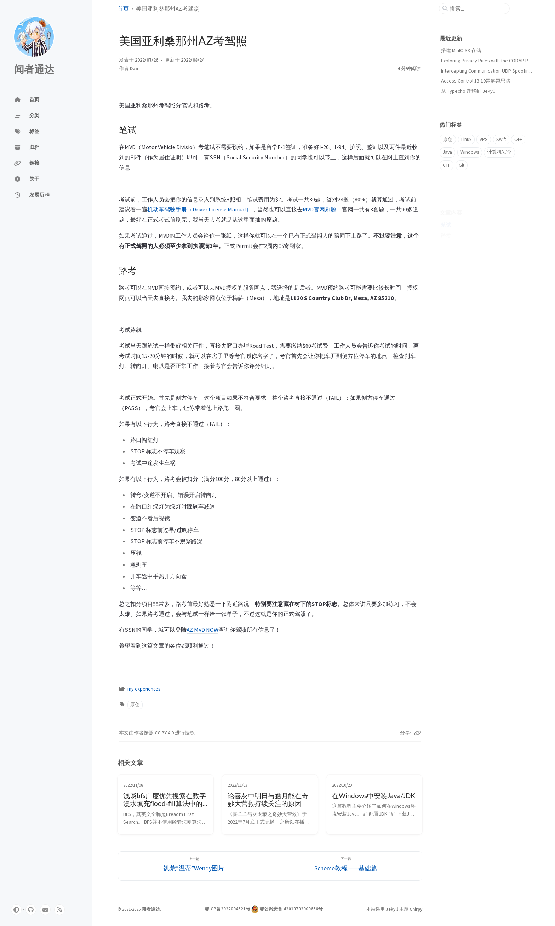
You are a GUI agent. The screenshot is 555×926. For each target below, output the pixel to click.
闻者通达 (34, 70)
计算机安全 (499, 152)
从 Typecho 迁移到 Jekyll (468, 91)
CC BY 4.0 (165, 733)
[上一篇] (194, 866)
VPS (484, 139)
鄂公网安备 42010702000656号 (291, 908)
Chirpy (416, 909)
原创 (135, 704)
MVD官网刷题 (319, 209)
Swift (501, 139)
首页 (123, 8)
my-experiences (143, 689)
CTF (446, 165)
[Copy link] (417, 733)
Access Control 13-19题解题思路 (475, 81)
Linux (466, 139)
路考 (446, 224)
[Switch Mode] (16, 910)
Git (461, 165)
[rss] (59, 910)
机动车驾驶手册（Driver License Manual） (199, 209)
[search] (477, 8)
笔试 (446, 214)
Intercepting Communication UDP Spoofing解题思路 (496, 71)
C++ (518, 139)
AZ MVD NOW (202, 629)
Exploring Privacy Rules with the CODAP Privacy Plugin (498, 60)
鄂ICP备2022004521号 (227, 908)
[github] (31, 910)
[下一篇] (346, 866)
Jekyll (392, 909)
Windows (469, 152)
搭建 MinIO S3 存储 (461, 50)
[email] (45, 910)
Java (447, 152)
